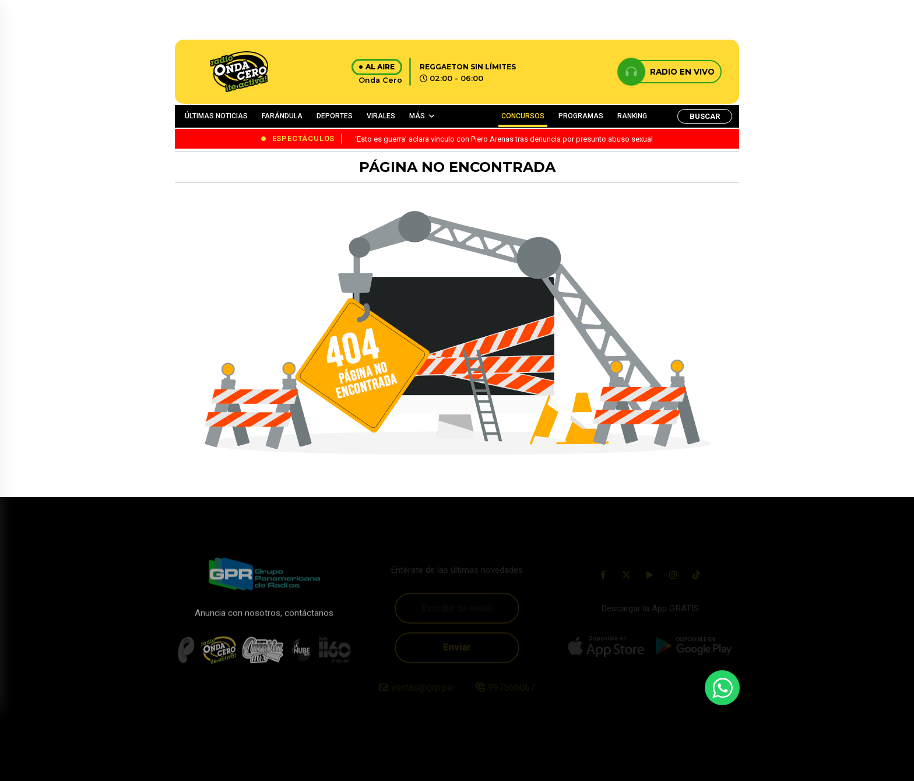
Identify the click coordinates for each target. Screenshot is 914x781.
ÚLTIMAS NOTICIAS (216, 116)
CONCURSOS (522, 116)
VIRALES (381, 116)
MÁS (417, 116)
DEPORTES (335, 116)
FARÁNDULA (282, 116)
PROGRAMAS (580, 116)
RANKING (632, 116)
